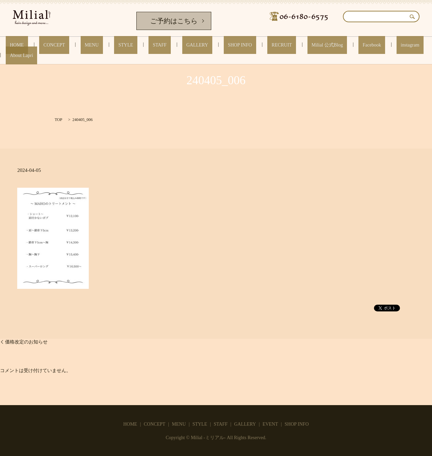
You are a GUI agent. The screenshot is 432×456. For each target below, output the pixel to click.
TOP (58, 119)
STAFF (152, 45)
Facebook (322, 45)
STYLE (126, 45)
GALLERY (181, 45)
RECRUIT (249, 45)
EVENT (270, 424)
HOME (43, 45)
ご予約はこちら (173, 21)
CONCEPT (72, 45)
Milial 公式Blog (286, 45)
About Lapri (384, 45)
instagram (352, 45)
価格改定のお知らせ (26, 341)
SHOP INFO (215, 45)
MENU (101, 45)
